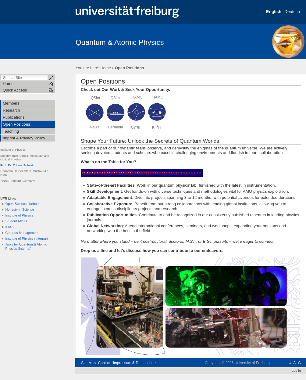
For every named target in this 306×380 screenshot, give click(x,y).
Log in (296, 370)
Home (105, 68)
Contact (104, 363)
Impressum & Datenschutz (134, 363)
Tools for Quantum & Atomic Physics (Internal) (26, 246)
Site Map (88, 363)
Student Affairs (16, 221)
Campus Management (22, 233)
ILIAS (9, 227)
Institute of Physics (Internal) (26, 238)
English (274, 11)
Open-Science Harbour (22, 204)
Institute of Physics (19, 215)
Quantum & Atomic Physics (120, 42)
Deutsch (292, 11)
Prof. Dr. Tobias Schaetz (17, 165)
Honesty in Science (19, 209)
